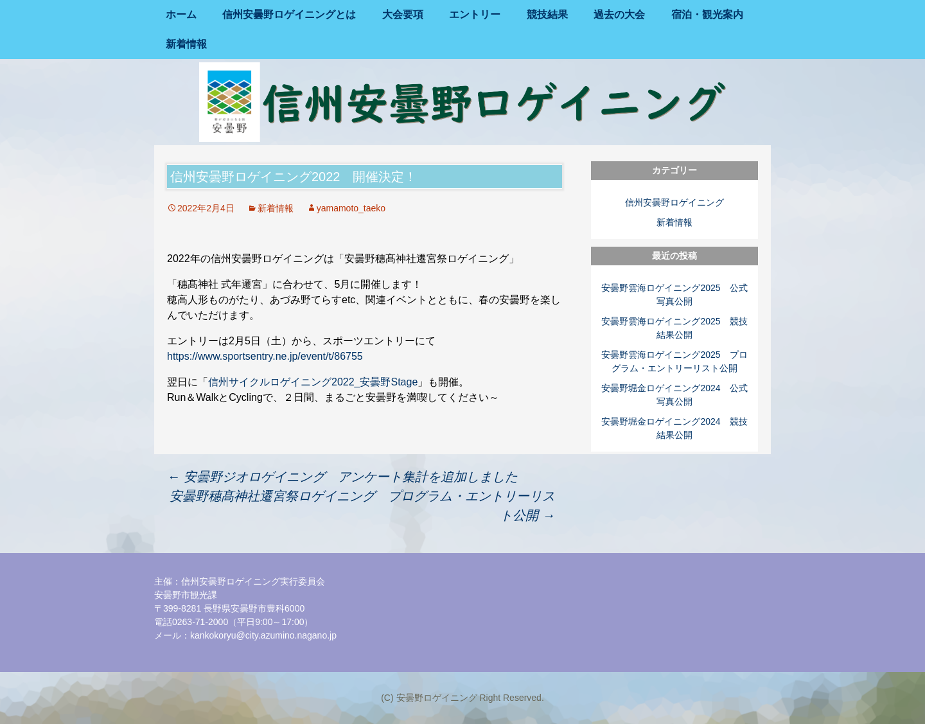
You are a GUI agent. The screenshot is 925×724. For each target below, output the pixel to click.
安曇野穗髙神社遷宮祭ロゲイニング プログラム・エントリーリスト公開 (362, 505)
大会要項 (402, 14)
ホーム (181, 14)
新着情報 (186, 44)
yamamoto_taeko (351, 208)
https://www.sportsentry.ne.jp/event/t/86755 (265, 356)
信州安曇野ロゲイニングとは (289, 14)
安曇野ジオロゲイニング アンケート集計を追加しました (342, 477)
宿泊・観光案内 (707, 14)
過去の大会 (619, 14)
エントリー (474, 14)
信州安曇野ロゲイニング (674, 202)
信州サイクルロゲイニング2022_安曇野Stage (313, 381)
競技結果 (547, 14)
